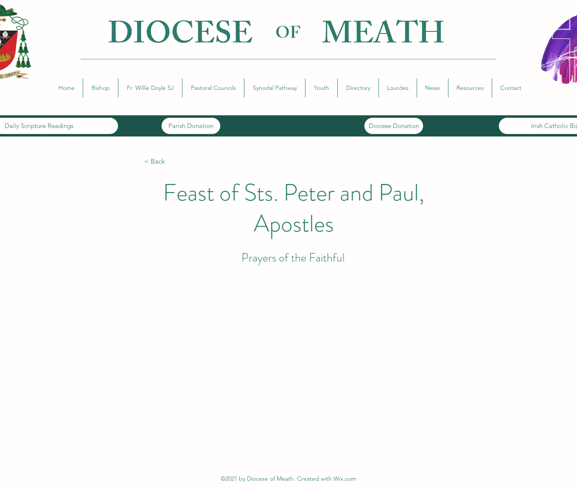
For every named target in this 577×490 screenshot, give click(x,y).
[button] (100, 87)
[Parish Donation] (191, 125)
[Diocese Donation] (393, 125)
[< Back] (172, 162)
